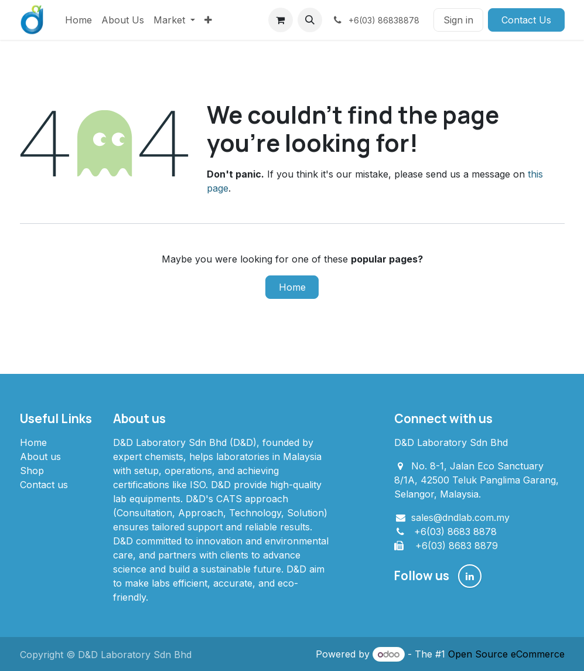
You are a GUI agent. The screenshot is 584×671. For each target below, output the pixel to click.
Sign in (458, 20)
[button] (310, 20)
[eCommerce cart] (280, 20)
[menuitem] (78, 20)
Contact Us (526, 20)
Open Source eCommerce (506, 654)
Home (292, 287)
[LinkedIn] (469, 576)
